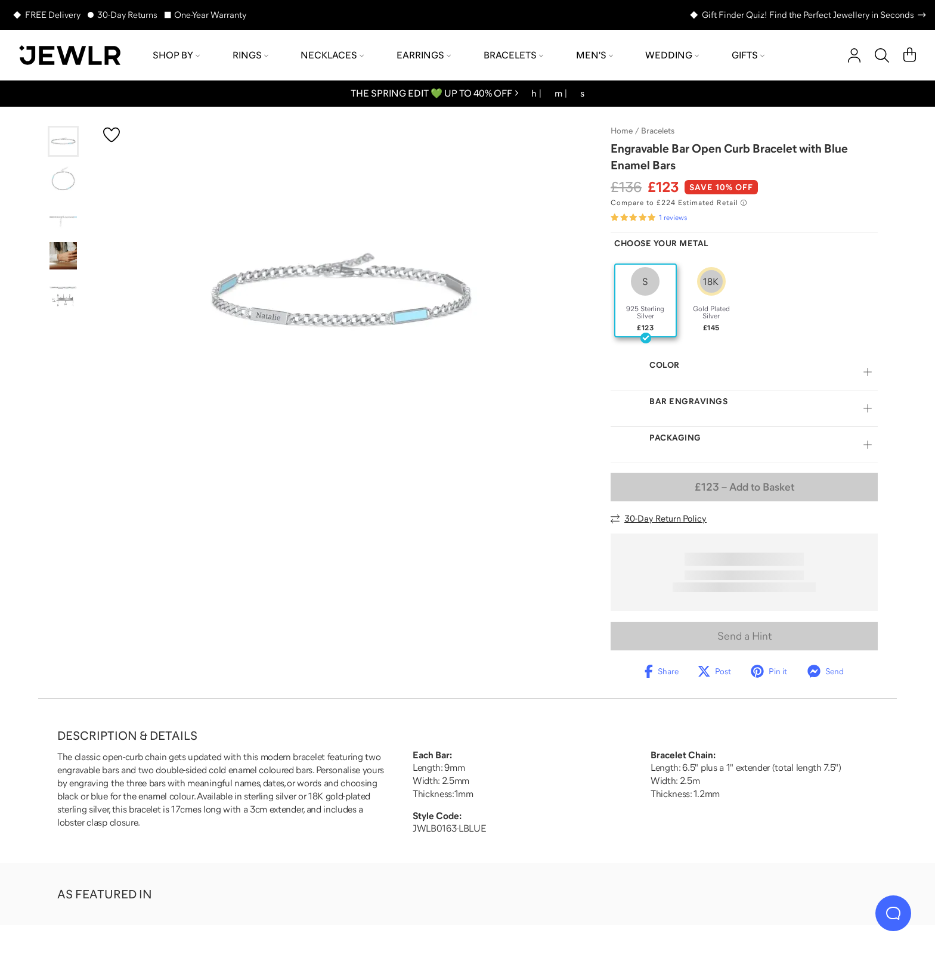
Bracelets (513, 55)
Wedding (672, 55)
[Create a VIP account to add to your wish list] (111, 135)
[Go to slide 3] (63, 217)
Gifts (748, 55)
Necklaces (332, 55)
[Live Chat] (893, 913)
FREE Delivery (53, 14)
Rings (250, 55)
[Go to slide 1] (63, 141)
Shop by (176, 55)
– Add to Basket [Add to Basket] (744, 487)
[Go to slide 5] (63, 293)
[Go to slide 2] (63, 179)
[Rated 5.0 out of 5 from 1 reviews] (649, 217)
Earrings (424, 55)
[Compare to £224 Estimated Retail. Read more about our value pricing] (679, 203)
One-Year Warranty (210, 14)
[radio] (645, 300)
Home (622, 130)
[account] (854, 55)
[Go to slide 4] (63, 255)
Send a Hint (744, 636)
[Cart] (909, 55)
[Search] (882, 55)
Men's (594, 55)
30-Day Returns (127, 14)
